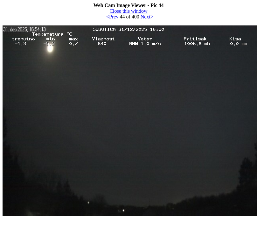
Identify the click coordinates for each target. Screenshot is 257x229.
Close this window (128, 11)
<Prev (112, 16)
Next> (147, 16)
